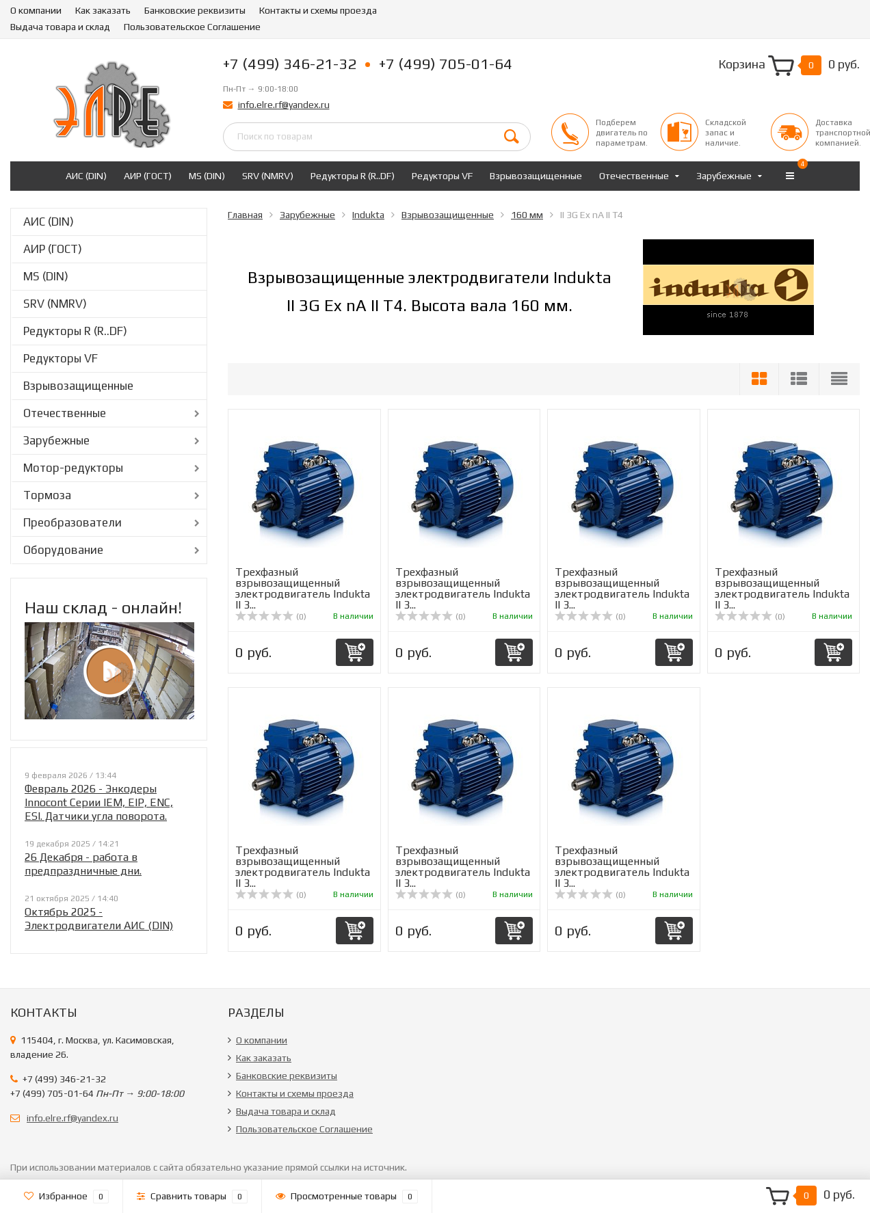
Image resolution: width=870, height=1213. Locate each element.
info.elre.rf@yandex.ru (284, 104)
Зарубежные (724, 175)
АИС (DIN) (86, 175)
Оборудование (63, 550)
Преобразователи (72, 522)
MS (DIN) (207, 175)
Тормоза (47, 495)
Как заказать (103, 10)
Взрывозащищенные (536, 175)
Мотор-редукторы (73, 468)
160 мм (527, 214)
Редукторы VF (442, 175)
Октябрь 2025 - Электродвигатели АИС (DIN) (99, 918)
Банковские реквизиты (195, 10)
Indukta (368, 214)
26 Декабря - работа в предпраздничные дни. (83, 864)
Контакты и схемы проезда (318, 10)
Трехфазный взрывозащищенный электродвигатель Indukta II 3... (302, 588)
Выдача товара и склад (60, 26)
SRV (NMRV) (267, 175)
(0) (270, 617)
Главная (245, 214)
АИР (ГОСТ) (148, 175)
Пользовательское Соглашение (192, 26)
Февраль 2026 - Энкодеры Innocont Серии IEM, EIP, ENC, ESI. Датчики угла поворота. (99, 802)
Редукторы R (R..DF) (353, 175)
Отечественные (634, 175)
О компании (36, 10)
